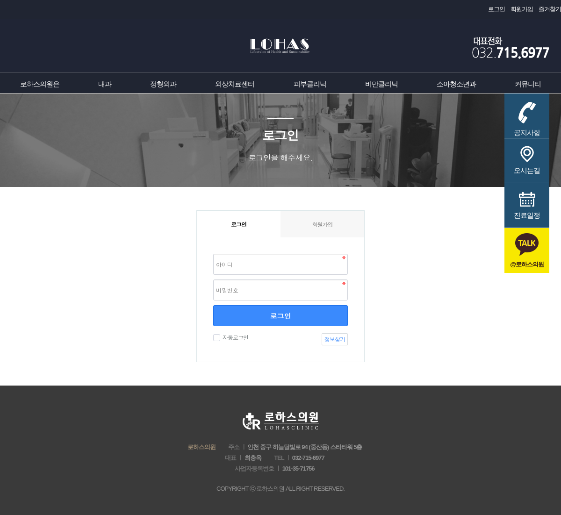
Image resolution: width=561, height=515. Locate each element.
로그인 (496, 9)
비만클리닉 (381, 84)
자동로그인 (234, 337)
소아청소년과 (456, 84)
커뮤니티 (528, 84)
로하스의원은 (39, 84)
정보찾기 (334, 339)
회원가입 (522, 9)
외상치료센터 (234, 84)
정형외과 (163, 84)
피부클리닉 (310, 84)
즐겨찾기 (550, 9)
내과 (104, 84)
